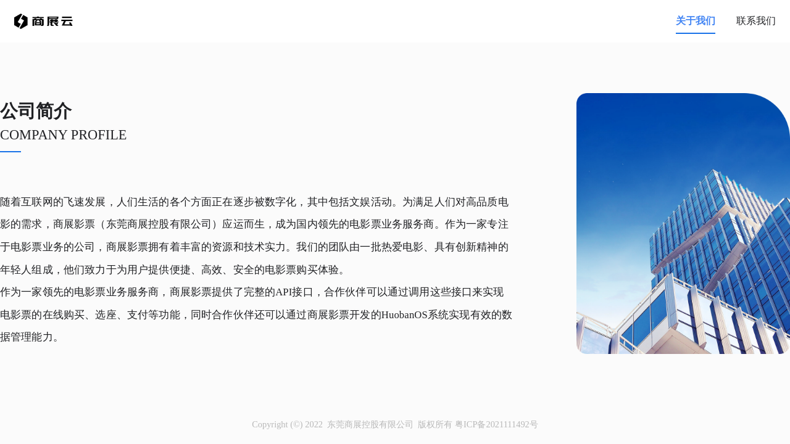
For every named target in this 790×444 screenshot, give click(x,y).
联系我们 (756, 20)
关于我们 (695, 20)
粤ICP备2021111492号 (496, 424)
